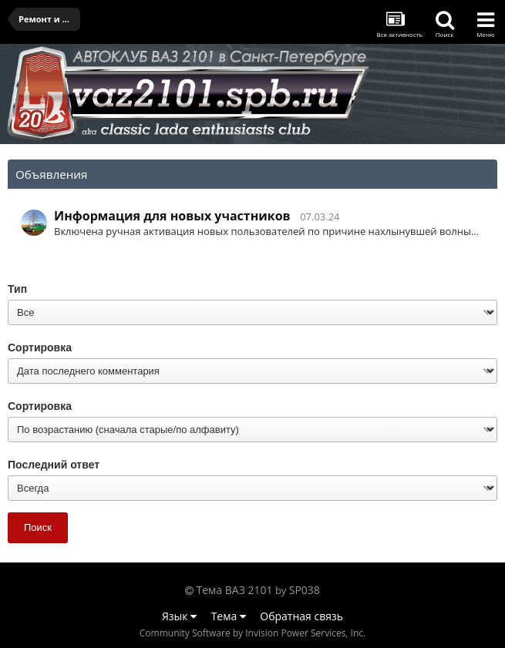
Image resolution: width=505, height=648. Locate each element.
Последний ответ (53, 464)
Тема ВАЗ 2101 (235, 590)
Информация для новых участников (172, 215)
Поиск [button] (38, 527)
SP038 (304, 590)
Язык (179, 616)
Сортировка (40, 347)
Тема (228, 616)
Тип (17, 289)
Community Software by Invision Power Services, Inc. (252, 633)
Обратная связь (301, 616)
